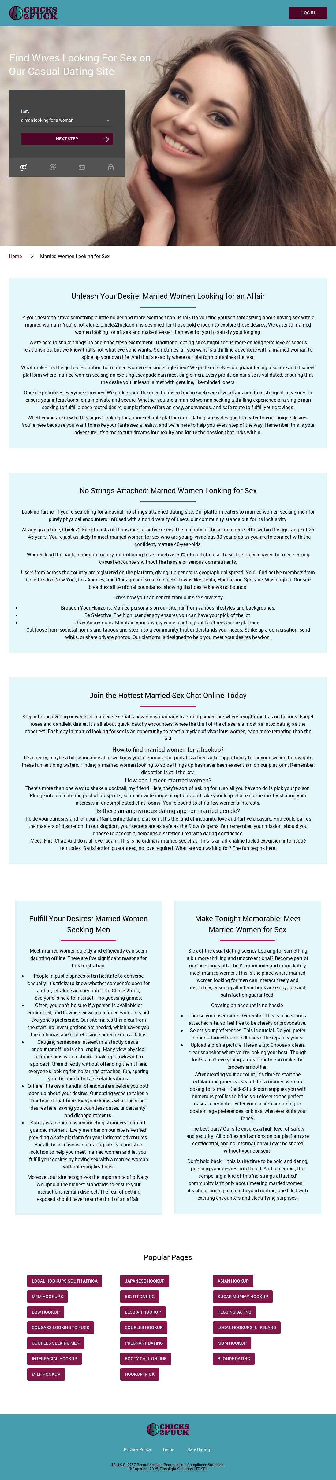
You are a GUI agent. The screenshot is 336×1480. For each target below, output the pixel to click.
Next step (67, 139)
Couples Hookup (144, 1327)
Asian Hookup (233, 1281)
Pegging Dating (234, 1312)
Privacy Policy (137, 1449)
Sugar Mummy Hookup (243, 1296)
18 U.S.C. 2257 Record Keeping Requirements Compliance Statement (168, 1464)
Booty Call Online (145, 1358)
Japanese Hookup (145, 1281)
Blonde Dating (234, 1358)
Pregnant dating (144, 1343)
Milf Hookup (46, 1374)
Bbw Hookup (46, 1312)
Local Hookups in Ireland (247, 1327)
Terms (168, 1449)
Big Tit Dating (140, 1296)
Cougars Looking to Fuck (60, 1327)
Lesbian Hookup (143, 1312)
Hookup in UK (140, 1374)
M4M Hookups (47, 1296)
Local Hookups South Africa (65, 1281)
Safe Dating (198, 1449)
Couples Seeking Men (56, 1343)
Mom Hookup (232, 1343)
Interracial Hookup (54, 1358)
